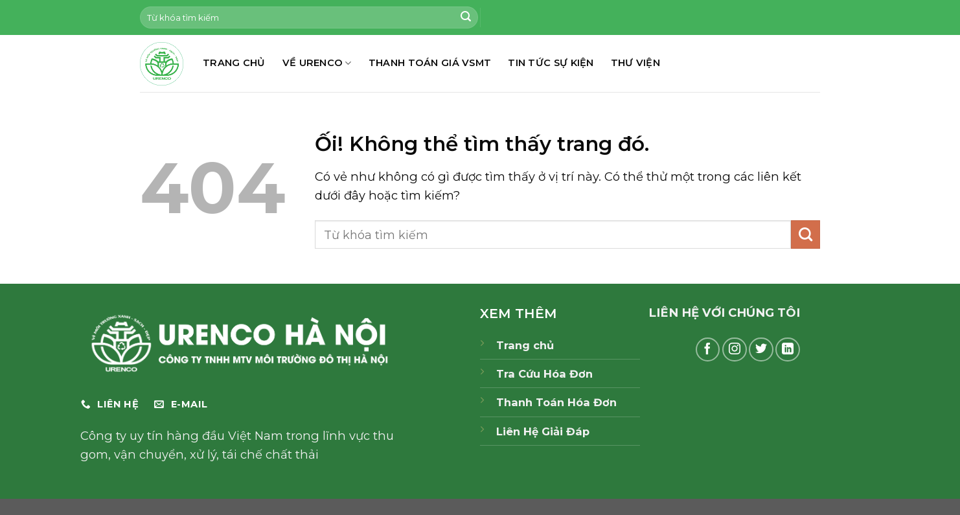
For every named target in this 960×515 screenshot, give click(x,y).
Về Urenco (317, 63)
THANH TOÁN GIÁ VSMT (430, 63)
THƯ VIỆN (635, 63)
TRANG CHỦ (234, 63)
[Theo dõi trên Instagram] (734, 350)
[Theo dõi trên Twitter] (761, 350)
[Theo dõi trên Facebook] (708, 350)
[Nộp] (466, 17)
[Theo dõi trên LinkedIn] (787, 350)
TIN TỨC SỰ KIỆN (550, 63)
